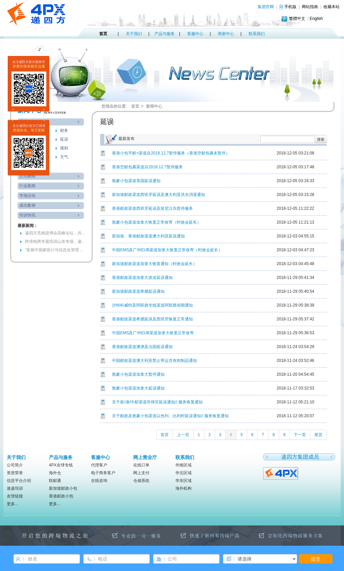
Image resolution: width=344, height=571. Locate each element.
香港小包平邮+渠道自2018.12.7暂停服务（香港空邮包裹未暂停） (170, 153)
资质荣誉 (15, 472)
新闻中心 (154, 106)
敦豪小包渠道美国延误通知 (136, 180)
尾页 (318, 434)
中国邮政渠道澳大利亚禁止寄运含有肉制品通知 (154, 360)
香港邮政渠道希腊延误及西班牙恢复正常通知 (152, 319)
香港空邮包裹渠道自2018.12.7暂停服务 (147, 167)
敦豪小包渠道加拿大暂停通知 (138, 374)
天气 (64, 156)
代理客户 (99, 465)
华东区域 (183, 480)
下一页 (300, 434)
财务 (64, 130)
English (316, 18)
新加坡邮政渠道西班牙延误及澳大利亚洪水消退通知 (158, 194)
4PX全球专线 (61, 465)
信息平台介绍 (19, 480)
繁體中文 (297, 18)
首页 (103, 33)
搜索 (320, 139)
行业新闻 (27, 185)
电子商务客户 (103, 472)
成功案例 (27, 205)
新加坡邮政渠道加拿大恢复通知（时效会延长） (154, 263)
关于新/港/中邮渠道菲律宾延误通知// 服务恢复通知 (157, 402)
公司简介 (15, 465)
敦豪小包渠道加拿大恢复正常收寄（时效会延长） (156, 222)
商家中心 (226, 33)
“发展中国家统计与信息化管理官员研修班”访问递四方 (55, 250)
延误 (64, 139)
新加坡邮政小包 (63, 488)
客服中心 (195, 33)
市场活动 (27, 195)
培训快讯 (27, 215)
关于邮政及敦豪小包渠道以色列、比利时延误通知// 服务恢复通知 (170, 415)
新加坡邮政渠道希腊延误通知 (138, 291)
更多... (12, 504)
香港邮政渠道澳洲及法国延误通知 (142, 346)
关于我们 (134, 33)
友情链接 (15, 496)
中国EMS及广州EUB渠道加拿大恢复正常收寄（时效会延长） (167, 250)
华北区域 (183, 472)
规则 (64, 148)
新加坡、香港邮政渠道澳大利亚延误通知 (148, 236)
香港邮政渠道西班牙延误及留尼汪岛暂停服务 (152, 208)
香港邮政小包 (61, 496)
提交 (315, 559)
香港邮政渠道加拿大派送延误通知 (142, 277)
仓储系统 (141, 480)
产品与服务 (164, 33)
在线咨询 (99, 480)
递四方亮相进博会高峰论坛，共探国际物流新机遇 (55, 233)
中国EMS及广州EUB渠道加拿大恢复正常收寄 (153, 333)
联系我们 (257, 33)
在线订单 (141, 465)
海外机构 (183, 488)
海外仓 (55, 472)
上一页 (183, 434)
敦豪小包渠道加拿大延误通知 (138, 388)
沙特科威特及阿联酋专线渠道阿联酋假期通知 (152, 305)
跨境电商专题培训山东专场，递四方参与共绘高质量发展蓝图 (55, 241)
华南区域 (183, 465)
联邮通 (55, 480)
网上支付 (141, 472)
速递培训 (15, 488)
